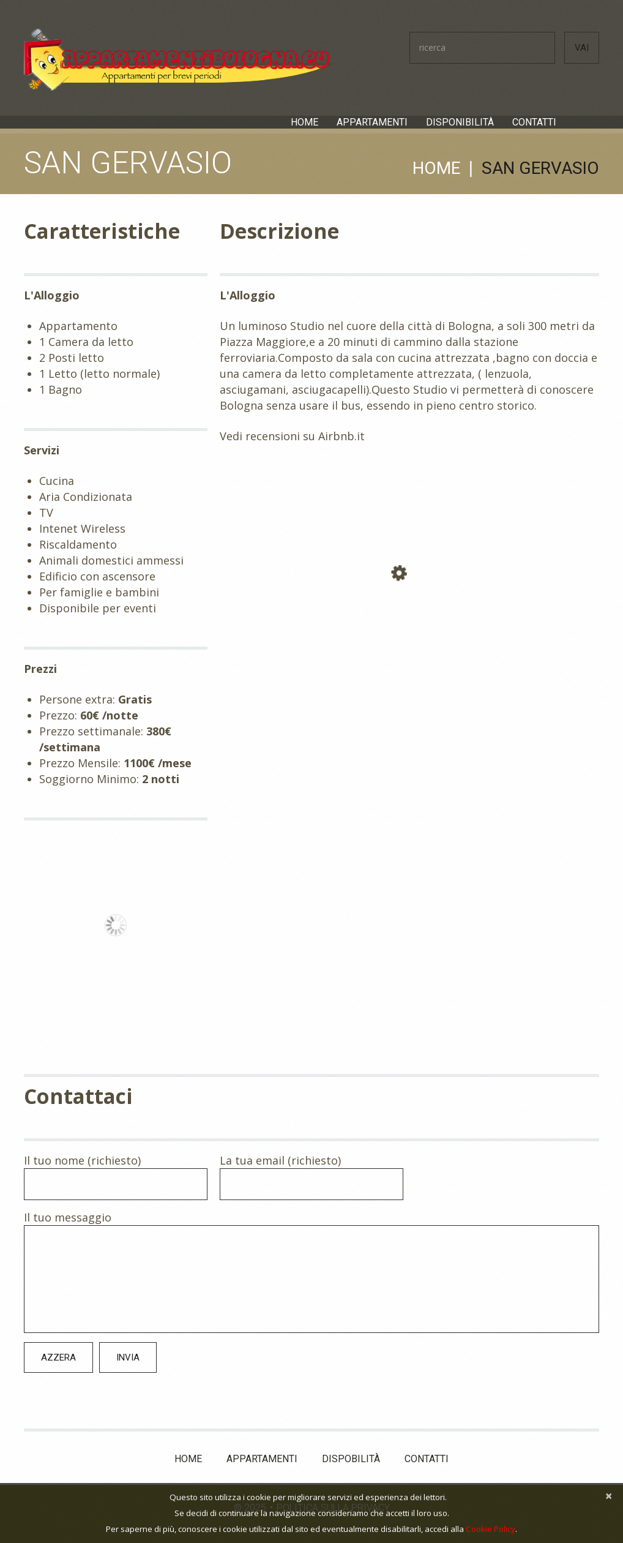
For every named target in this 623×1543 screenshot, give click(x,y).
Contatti (534, 122)
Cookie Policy (490, 1528)
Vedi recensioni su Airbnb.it (292, 435)
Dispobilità (351, 1458)
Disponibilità (460, 122)
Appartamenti (372, 122)
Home (304, 122)
